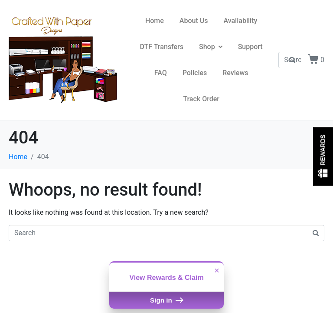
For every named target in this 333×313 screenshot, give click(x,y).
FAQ (160, 73)
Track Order (201, 99)
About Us (194, 21)
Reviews (235, 73)
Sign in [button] (166, 300)
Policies (195, 73)
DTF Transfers (162, 47)
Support (250, 47)
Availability (240, 21)
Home (154, 21)
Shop (210, 47)
